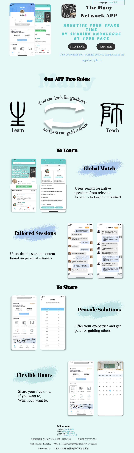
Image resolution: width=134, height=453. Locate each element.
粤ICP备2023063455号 (87, 439)
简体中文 (113, 2)
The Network (69, 429)
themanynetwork (70, 435)
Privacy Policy (44, 448)
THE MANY (71, 433)
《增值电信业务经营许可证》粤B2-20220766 (50, 439)
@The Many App (68, 431)
